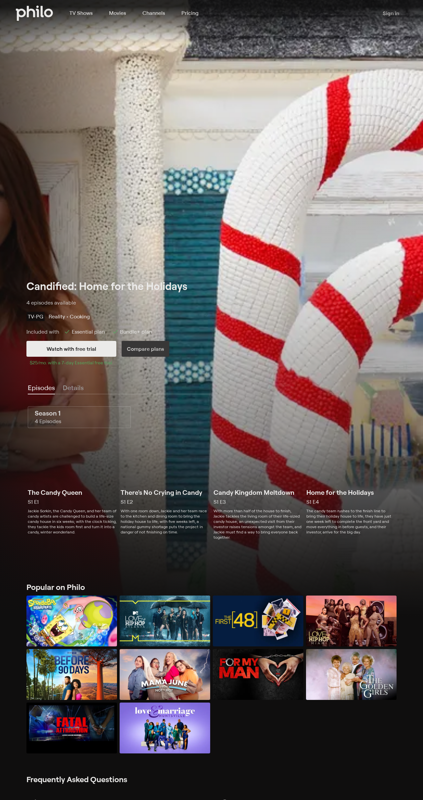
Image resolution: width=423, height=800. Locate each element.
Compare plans (145, 348)
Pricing (190, 13)
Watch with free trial (71, 348)
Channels (153, 13)
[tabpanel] (211, 473)
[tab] (41, 388)
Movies (117, 13)
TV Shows (81, 13)
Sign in (391, 13)
